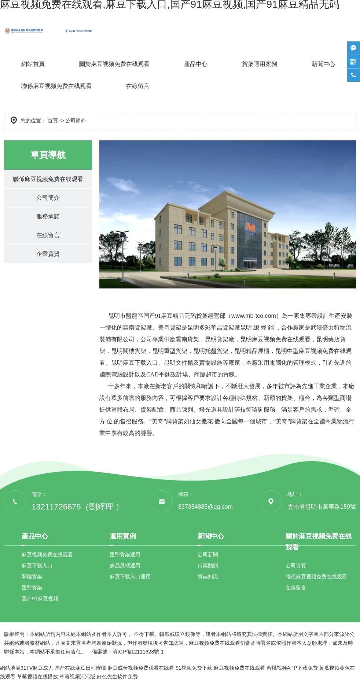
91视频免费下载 (194, 668)
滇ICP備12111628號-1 (138, 652)
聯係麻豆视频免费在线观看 (56, 86)
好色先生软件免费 (117, 677)
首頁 (53, 121)
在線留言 (138, 86)
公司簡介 (48, 198)
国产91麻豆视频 (40, 598)
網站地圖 (10, 668)
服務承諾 (48, 216)
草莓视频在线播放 (37, 677)
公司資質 (296, 565)
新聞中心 (323, 64)
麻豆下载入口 (37, 565)
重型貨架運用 (125, 554)
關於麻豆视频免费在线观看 (114, 64)
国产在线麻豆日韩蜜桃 (80, 668)
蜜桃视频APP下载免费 (292, 668)
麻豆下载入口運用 (130, 576)
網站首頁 (33, 64)
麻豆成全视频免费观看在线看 (140, 668)
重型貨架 (32, 587)
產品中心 (195, 64)
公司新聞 (208, 554)
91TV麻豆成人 (37, 668)
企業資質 (48, 254)
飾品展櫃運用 (125, 565)
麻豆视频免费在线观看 (47, 554)
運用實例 (123, 536)
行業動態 (208, 565)
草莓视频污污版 (77, 677)
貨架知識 (208, 576)
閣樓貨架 (32, 576)
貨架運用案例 (259, 64)
